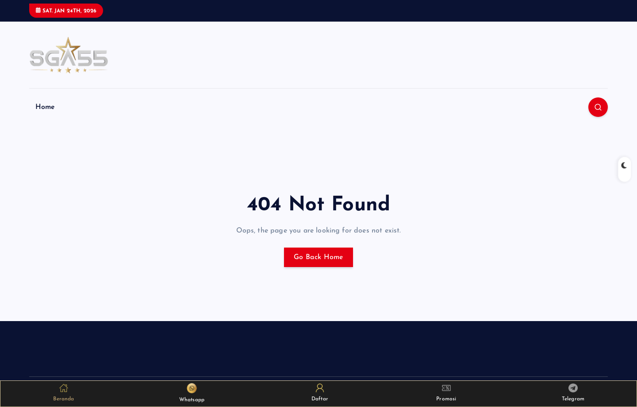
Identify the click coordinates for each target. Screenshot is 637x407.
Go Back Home (318, 257)
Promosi (446, 393)
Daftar (319, 393)
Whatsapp (191, 393)
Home (45, 107)
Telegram (573, 393)
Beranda (63, 393)
